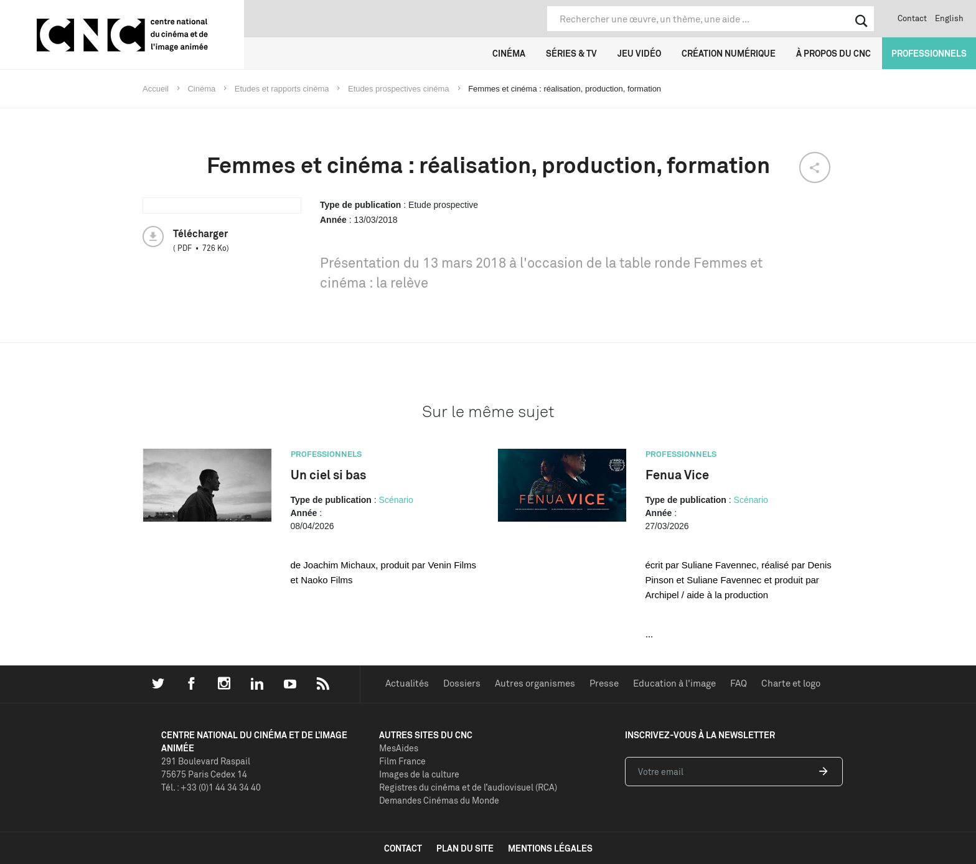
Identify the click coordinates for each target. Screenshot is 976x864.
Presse (604, 683)
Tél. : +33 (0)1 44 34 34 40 (211, 787)
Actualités (407, 683)
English (949, 18)
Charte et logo (790, 683)
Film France (402, 761)
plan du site (465, 848)
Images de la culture (419, 774)
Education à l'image (674, 683)
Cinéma (508, 53)
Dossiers (462, 683)
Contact (912, 18)
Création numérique (729, 53)
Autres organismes (535, 683)
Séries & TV (571, 53)
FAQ (738, 683)
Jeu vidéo (639, 53)
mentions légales (550, 848)
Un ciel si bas (328, 474)
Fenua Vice (677, 474)
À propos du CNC (833, 53)
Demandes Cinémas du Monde (439, 800)
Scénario (396, 500)
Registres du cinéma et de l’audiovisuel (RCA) (468, 787)
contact (403, 848)
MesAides (398, 748)
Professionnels (929, 53)
